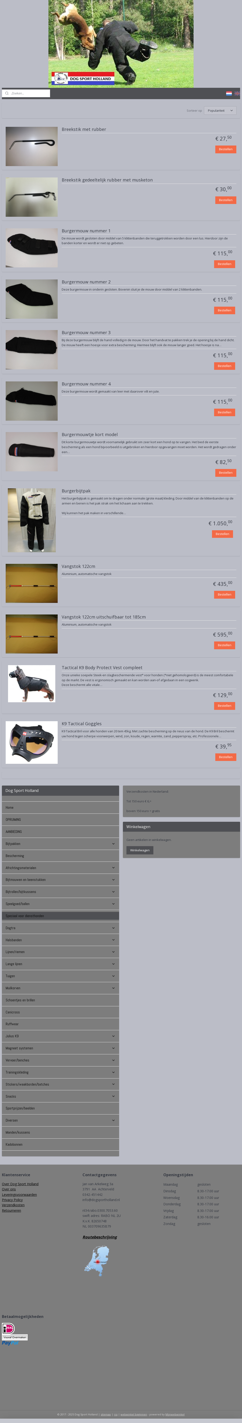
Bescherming (15, 855)
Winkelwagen (140, 850)
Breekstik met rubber (84, 129)
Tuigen (60, 975)
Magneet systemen (60, 1048)
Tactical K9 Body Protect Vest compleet (102, 667)
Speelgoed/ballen (60, 903)
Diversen (60, 1120)
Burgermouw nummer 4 (86, 384)
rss (115, 1414)
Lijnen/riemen (60, 951)
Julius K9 (60, 1036)
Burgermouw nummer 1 (86, 230)
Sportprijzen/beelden (20, 1108)
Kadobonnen (14, 1144)
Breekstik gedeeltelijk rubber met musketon (107, 180)
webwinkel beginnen (134, 1414)
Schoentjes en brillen (20, 1000)
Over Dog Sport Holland (20, 1184)
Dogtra (60, 927)
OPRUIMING (13, 819)
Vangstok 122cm (78, 566)
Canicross (13, 1012)
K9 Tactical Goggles (82, 723)
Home (9, 807)
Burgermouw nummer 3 (86, 332)
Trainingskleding (60, 1072)
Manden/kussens (18, 1132)
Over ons (9, 1189)
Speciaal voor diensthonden (25, 915)
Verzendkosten (13, 1205)
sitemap (106, 1414)
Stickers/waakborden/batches (60, 1084)
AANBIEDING (14, 831)
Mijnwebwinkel (175, 1414)
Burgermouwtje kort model (90, 434)
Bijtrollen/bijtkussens (60, 891)
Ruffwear (12, 1023)
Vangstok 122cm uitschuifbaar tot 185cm (104, 616)
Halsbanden (60, 939)
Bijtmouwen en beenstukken (60, 879)
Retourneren (11, 1210)
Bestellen (226, 149)
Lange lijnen (60, 963)
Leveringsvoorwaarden (19, 1194)
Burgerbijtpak (76, 490)
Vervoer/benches (60, 1060)
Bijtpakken (60, 843)
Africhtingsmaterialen (60, 867)
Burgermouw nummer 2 (86, 282)
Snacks (60, 1096)
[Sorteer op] (220, 110)
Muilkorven (60, 987)
